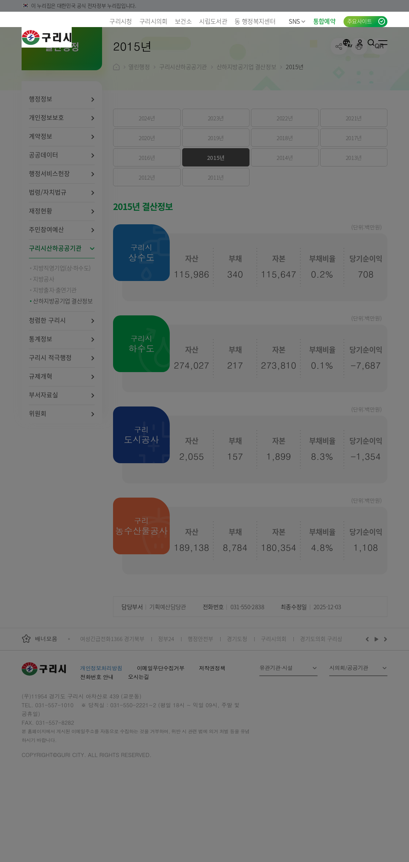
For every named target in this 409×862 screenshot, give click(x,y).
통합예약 (324, 21)
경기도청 (237, 686)
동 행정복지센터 (254, 21)
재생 (376, 686)
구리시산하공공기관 (55, 295)
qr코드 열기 (379, 94)
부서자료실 (43, 442)
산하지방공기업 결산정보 (246, 114)
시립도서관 (213, 21)
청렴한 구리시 (47, 367)
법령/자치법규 (48, 239)
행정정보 (40, 146)
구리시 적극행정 (50, 404)
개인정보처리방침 (101, 715)
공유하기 (339, 94)
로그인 (360, 42)
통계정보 (40, 386)
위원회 (37, 460)
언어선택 (347, 42)
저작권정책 (212, 715)
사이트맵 (382, 42)
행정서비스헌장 (49, 220)
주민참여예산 (46, 276)
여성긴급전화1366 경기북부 (112, 686)
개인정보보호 (46, 164)
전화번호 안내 (96, 724)
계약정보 (40, 183)
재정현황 (40, 258)
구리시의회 (153, 21)
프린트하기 (359, 94)
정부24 (166, 686)
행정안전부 (200, 686)
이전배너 (369, 686)
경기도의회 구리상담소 (326, 686)
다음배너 (384, 686)
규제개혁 (40, 423)
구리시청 (120, 21)
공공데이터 (43, 202)
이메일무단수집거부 (160, 715)
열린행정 (139, 114)
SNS (297, 21)
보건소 (183, 21)
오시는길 (138, 724)
